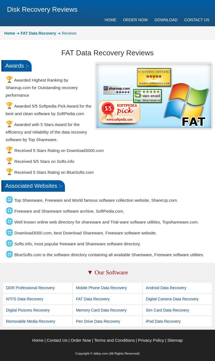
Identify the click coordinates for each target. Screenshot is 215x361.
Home (37, 340)
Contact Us (57, 340)
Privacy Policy (151, 340)
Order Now (81, 340)
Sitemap (175, 340)
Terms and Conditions (114, 340)
